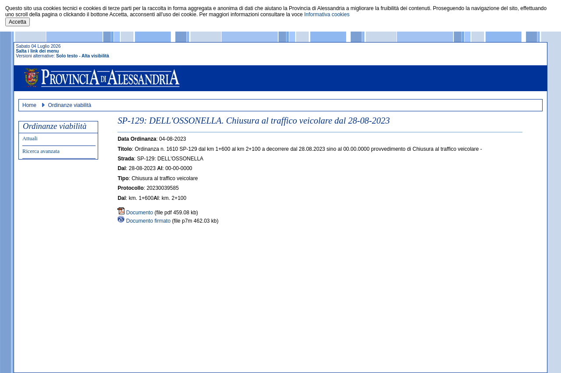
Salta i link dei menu (37, 51)
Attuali (30, 138)
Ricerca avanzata (41, 151)
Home (29, 105)
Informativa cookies (326, 14)
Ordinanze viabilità (69, 105)
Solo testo (67, 55)
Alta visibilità (95, 55)
